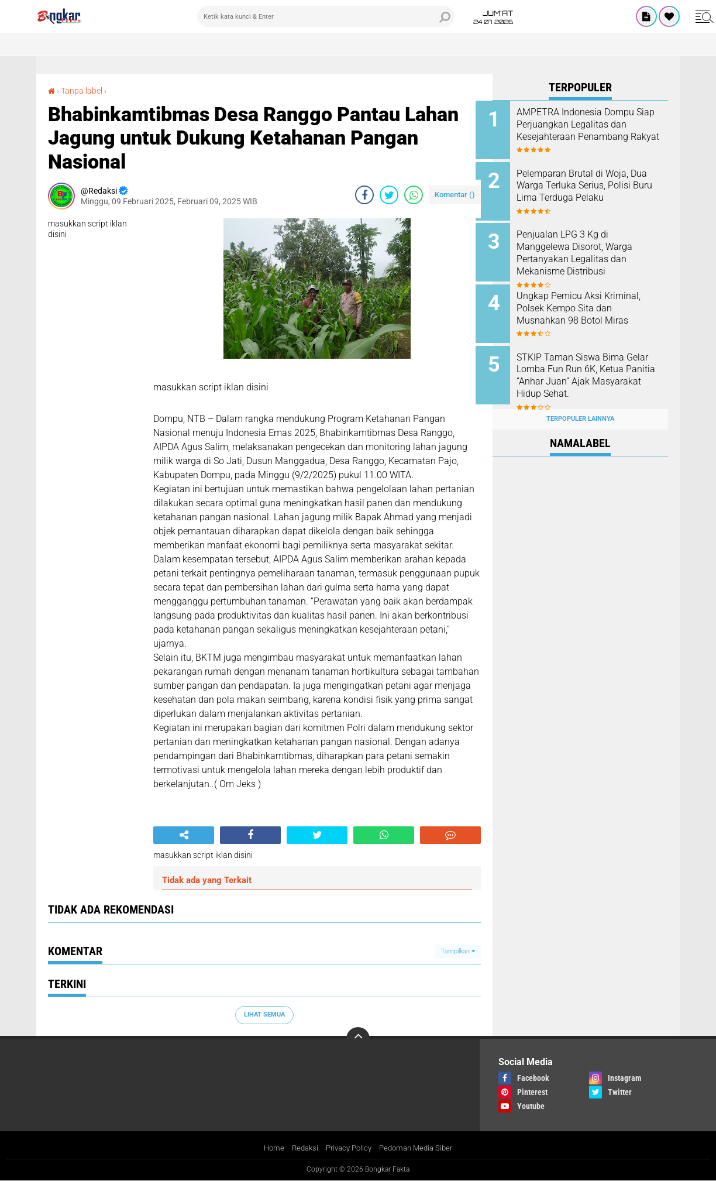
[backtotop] (358, 1038)
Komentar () (455, 194)
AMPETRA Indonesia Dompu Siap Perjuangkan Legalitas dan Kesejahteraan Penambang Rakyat (592, 130)
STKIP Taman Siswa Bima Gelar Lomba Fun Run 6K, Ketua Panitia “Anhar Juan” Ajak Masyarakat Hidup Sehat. (595, 366)
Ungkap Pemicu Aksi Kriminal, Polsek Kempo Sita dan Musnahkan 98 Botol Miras (595, 302)
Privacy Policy (347, 1147)
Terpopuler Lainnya (580, 406)
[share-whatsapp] (413, 195)
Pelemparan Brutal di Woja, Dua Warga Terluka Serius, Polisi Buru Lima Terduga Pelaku (589, 189)
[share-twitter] (389, 195)
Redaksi (300, 1147)
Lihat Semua (264, 1014)
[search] (326, 16)
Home (267, 1147)
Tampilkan (458, 951)
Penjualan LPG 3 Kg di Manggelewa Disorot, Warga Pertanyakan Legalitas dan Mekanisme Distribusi (591, 248)
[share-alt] (183, 835)
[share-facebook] (364, 195)
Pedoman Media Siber (419, 1147)
